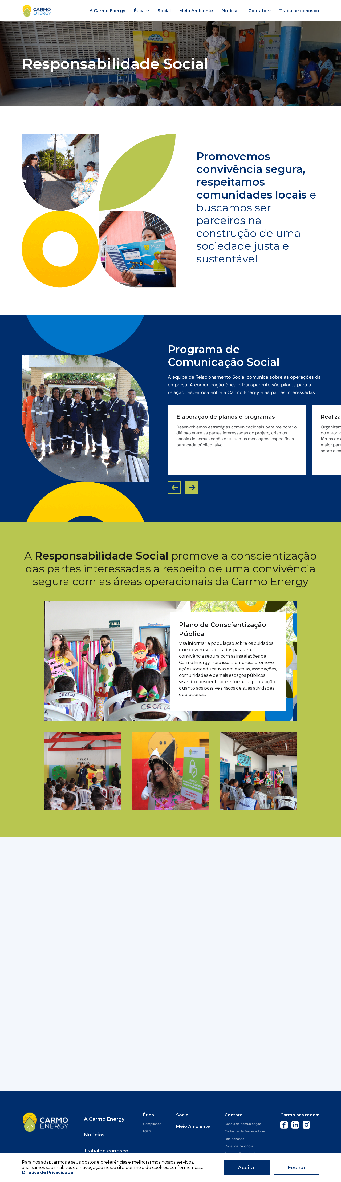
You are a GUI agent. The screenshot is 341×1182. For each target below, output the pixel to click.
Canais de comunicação (243, 1124)
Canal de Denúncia (239, 1146)
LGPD (147, 1131)
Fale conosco (234, 1139)
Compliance (152, 1124)
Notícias (97, 1126)
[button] (191, 487)
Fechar (297, 1167)
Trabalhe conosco (108, 1137)
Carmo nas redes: (299, 1115)
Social (182, 1115)
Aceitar (247, 1167)
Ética (148, 1115)
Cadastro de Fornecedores (245, 1131)
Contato (234, 1115)
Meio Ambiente (193, 1126)
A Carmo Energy (106, 1115)
